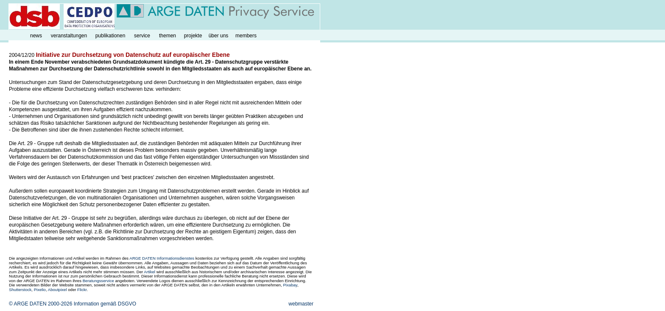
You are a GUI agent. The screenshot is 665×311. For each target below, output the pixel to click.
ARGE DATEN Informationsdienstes (161, 258)
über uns (219, 36)
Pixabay (290, 285)
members (246, 36)
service (142, 36)
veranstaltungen (69, 36)
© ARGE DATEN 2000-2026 (40, 304)
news (36, 36)
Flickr (82, 289)
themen (167, 36)
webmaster (300, 304)
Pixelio (40, 289)
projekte (193, 36)
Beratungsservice (98, 280)
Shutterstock (20, 289)
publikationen (110, 36)
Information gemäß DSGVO (105, 304)
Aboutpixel (57, 289)
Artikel (149, 271)
